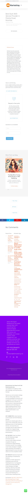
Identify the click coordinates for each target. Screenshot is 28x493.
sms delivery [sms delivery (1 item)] (18, 290)
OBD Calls (8, 25)
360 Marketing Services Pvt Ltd (14, 368)
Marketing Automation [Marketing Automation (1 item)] (17, 279)
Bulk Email (19, 477)
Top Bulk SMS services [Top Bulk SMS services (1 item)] (17, 300)
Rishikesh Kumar (10, 47)
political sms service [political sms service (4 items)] (16, 285)
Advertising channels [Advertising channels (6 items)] (17, 237)
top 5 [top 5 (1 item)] (17, 299)
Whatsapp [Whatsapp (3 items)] (16, 306)
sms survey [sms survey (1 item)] (16, 296)
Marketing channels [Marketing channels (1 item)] (17, 280)
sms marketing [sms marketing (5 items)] (17, 292)
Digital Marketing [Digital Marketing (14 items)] (17, 271)
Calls (11, 24)
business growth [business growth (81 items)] (17, 262)
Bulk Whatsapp (9, 479)
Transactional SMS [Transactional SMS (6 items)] (17, 302)
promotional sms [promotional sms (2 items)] (17, 286)
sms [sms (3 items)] (15, 290)
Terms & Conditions (16, 374)
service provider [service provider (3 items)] (17, 287)
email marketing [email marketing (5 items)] (17, 274)
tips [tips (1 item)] (14, 299)
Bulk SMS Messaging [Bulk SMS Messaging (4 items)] (16, 259)
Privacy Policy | (10, 374)
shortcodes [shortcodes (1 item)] (16, 289)
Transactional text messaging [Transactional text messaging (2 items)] (17, 304)
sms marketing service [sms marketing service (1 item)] (17, 293)
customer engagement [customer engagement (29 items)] (18, 269)
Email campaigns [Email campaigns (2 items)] (17, 273)
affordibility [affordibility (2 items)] (16, 239)
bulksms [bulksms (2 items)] (15, 251)
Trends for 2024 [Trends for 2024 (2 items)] (17, 305)
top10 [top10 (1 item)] (19, 299)
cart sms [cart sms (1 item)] (15, 267)
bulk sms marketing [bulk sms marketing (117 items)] (18, 256)
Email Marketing (18, 480)
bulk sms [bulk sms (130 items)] (17, 249)
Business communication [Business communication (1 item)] (16, 260)
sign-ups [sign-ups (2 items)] (20, 289)
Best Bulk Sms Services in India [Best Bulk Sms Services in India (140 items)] (18, 246)
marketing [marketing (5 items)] (16, 277)
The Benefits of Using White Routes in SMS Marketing (14, 176)
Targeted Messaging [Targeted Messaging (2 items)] (18, 297)
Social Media (15, 25)
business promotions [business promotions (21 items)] (17, 265)
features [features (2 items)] (15, 276)
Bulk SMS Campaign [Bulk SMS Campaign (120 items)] (18, 253)
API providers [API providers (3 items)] (16, 240)
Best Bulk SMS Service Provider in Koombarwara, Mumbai (11, 258)
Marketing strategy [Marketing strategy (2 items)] (17, 281)
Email (20, 24)
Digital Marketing (15, 24)
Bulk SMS (8, 24)
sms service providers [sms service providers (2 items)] (16, 295)
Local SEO (8, 482)
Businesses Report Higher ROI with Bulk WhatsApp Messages (11, 248)
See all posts (9, 157)
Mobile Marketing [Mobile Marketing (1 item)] (17, 283)
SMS (11, 25)
